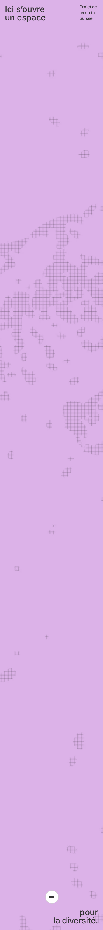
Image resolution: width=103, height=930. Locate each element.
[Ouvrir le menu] (52, 897)
